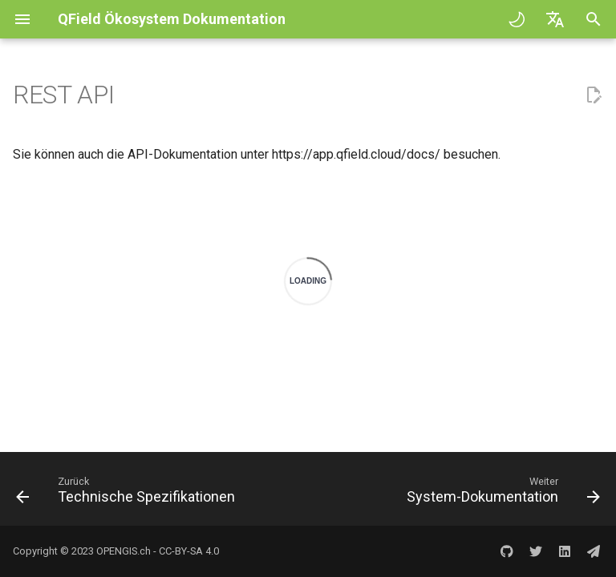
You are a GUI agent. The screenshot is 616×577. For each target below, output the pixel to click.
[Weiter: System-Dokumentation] (501, 493)
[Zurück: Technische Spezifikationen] (128, 493)
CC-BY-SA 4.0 (189, 551)
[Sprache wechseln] (555, 19)
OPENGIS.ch (123, 551)
